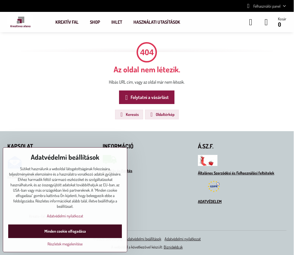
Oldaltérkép (161, 114)
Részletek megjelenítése (65, 243)
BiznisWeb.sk (173, 247)
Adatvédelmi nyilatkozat (183, 238)
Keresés (129, 114)
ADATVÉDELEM (210, 201)
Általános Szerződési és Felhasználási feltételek (236, 172)
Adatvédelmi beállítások (143, 238)
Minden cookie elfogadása (65, 231)
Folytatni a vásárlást (146, 97)
